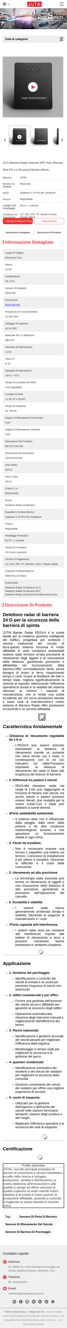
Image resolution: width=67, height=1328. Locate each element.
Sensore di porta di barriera (38, 1216)
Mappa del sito (37, 1311)
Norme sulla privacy (15, 1311)
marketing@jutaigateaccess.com (26, 1293)
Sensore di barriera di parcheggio (28, 1231)
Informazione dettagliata (18, 232)
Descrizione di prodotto (49, 232)
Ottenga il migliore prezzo (20, 221)
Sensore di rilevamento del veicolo (29, 1224)
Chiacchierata (49, 221)
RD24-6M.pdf (12, 304)
